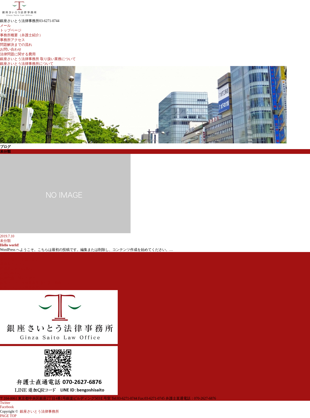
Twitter (5, 403)
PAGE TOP (8, 416)
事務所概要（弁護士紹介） (21, 35)
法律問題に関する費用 (18, 54)
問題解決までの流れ (16, 45)
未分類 (5, 241)
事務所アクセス (12, 40)
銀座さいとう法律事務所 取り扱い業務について (38, 59)
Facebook (7, 407)
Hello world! (9, 245)
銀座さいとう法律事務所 (39, 411)
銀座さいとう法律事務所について (26, 64)
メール (5, 26)
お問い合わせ (10, 49)
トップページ (10, 30)
